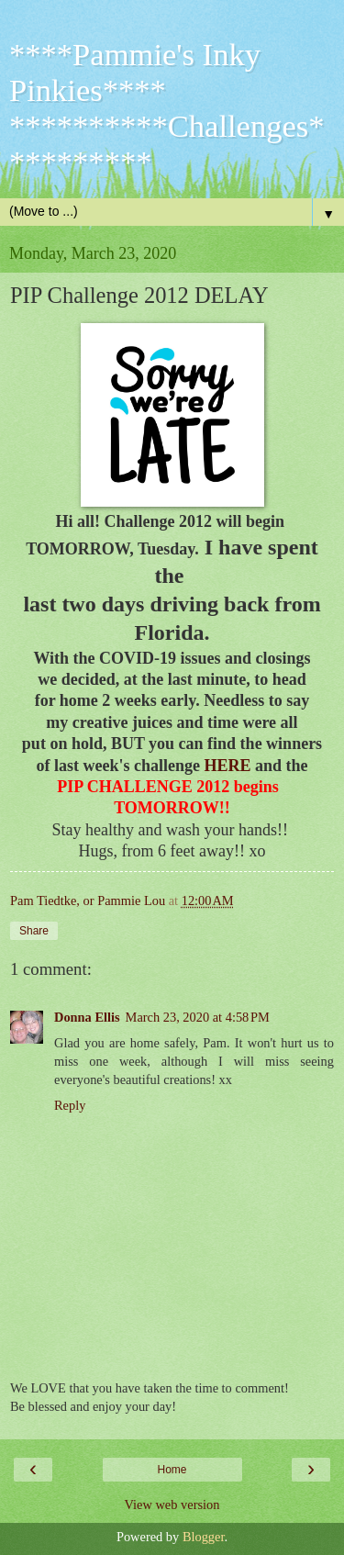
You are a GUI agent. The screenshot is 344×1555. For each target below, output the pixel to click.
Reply (69, 1105)
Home (171, 1469)
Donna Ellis (87, 1017)
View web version (172, 1504)
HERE (227, 765)
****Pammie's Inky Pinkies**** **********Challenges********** (167, 108)
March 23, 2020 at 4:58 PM (198, 1017)
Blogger (204, 1536)
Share (34, 930)
